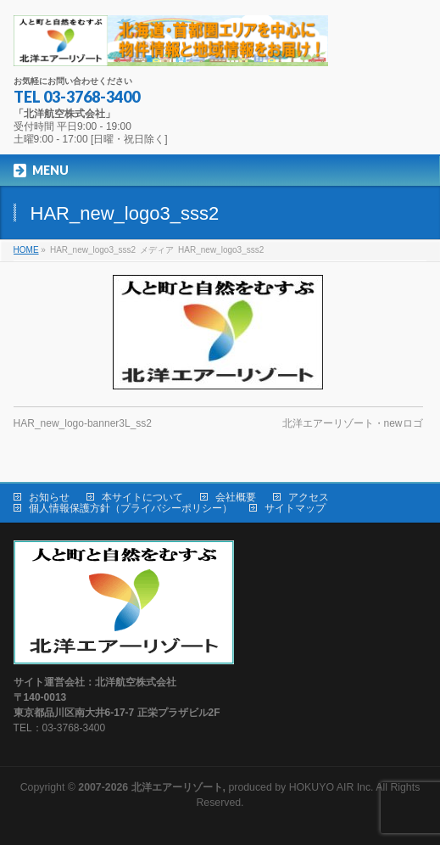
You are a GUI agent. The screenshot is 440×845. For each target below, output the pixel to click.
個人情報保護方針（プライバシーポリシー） (130, 508)
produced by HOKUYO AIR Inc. (225, 787)
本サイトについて (142, 497)
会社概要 (235, 497)
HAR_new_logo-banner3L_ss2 (83, 423)
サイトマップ (295, 508)
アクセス (308, 497)
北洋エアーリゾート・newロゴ (352, 423)
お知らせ (49, 497)
